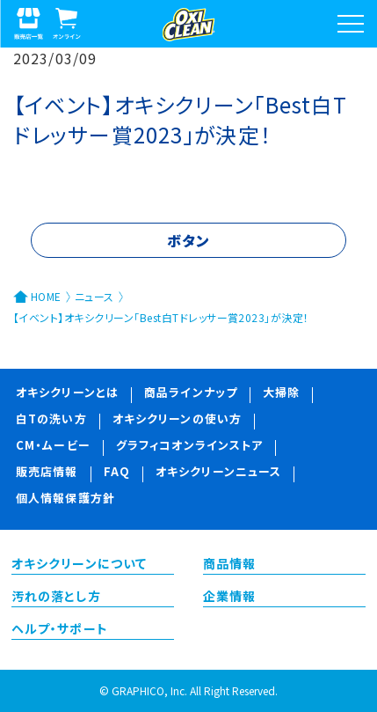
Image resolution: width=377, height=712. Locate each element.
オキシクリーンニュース (218, 473)
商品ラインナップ (190, 393)
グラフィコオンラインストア (190, 446)
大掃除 (281, 393)
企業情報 (229, 598)
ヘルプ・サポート (59, 630)
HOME (46, 296)
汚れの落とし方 (56, 598)
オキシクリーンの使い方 (177, 420)
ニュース (94, 296)
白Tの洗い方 (51, 420)
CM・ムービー (53, 446)
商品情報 (229, 565)
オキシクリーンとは (67, 393)
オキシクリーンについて (79, 565)
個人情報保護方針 (65, 499)
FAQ (117, 473)
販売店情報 (47, 473)
